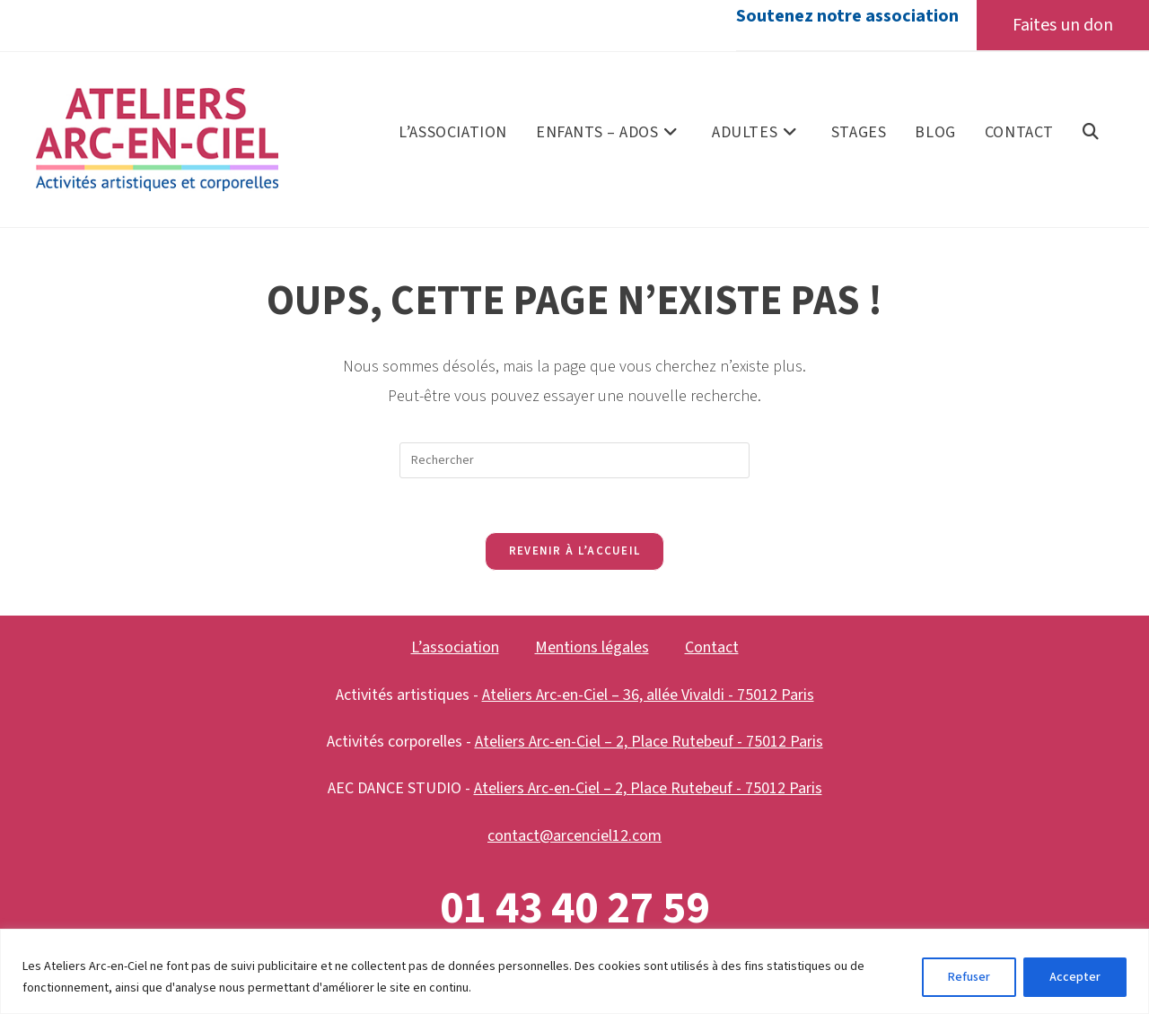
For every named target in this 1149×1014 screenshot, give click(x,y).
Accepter (1075, 977)
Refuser (969, 977)
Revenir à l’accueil (575, 551)
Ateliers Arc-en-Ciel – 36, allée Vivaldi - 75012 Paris (648, 695)
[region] (574, 971)
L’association (455, 647)
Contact (712, 647)
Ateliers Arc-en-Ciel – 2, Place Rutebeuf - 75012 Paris (649, 741)
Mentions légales (592, 647)
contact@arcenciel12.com (574, 836)
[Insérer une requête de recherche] (574, 460)
